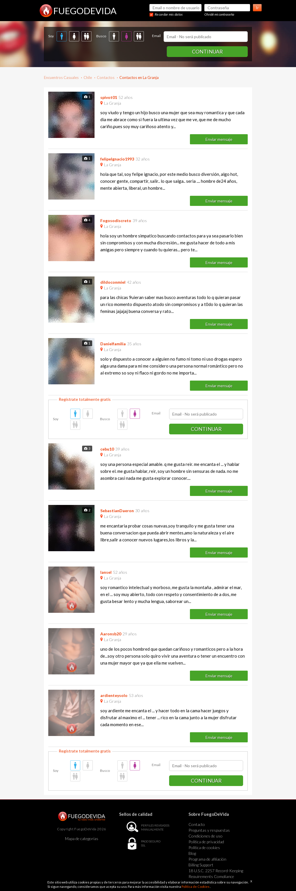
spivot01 (108, 97)
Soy (51, 36)
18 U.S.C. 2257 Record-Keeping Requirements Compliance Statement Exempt (215, 876)
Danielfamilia (113, 343)
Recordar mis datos (169, 14)
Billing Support (200, 864)
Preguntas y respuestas (209, 830)
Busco (101, 36)
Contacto (196, 824)
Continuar (207, 51)
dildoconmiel (112, 282)
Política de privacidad (206, 841)
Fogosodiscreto (115, 220)
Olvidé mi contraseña (219, 14)
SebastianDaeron (117, 510)
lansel (106, 572)
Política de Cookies (196, 886)
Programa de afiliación (207, 859)
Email (156, 36)
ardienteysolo (113, 695)
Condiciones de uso (205, 835)
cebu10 (107, 449)
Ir (257, 7)
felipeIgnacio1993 (117, 158)
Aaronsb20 (110, 633)
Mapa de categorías (81, 838)
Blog (192, 853)
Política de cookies (204, 847)
